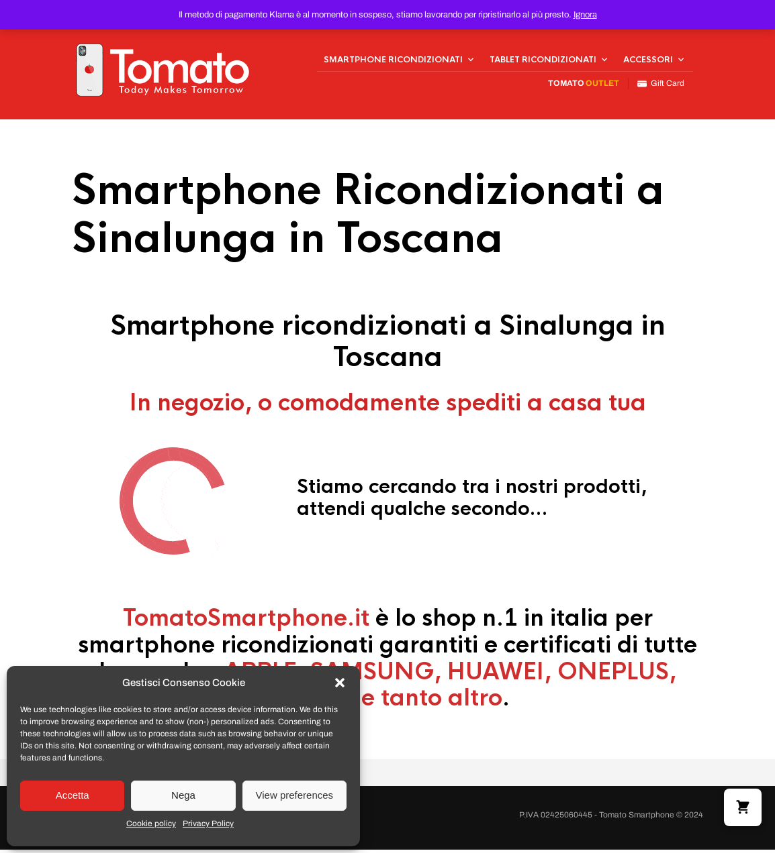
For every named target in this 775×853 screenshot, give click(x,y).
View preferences (295, 795)
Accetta (72, 795)
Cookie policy (151, 823)
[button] (340, 682)
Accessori (648, 61)
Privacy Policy (208, 823)
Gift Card (660, 85)
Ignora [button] (585, 14)
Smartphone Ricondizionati (393, 61)
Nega (183, 795)
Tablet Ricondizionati (543, 61)
